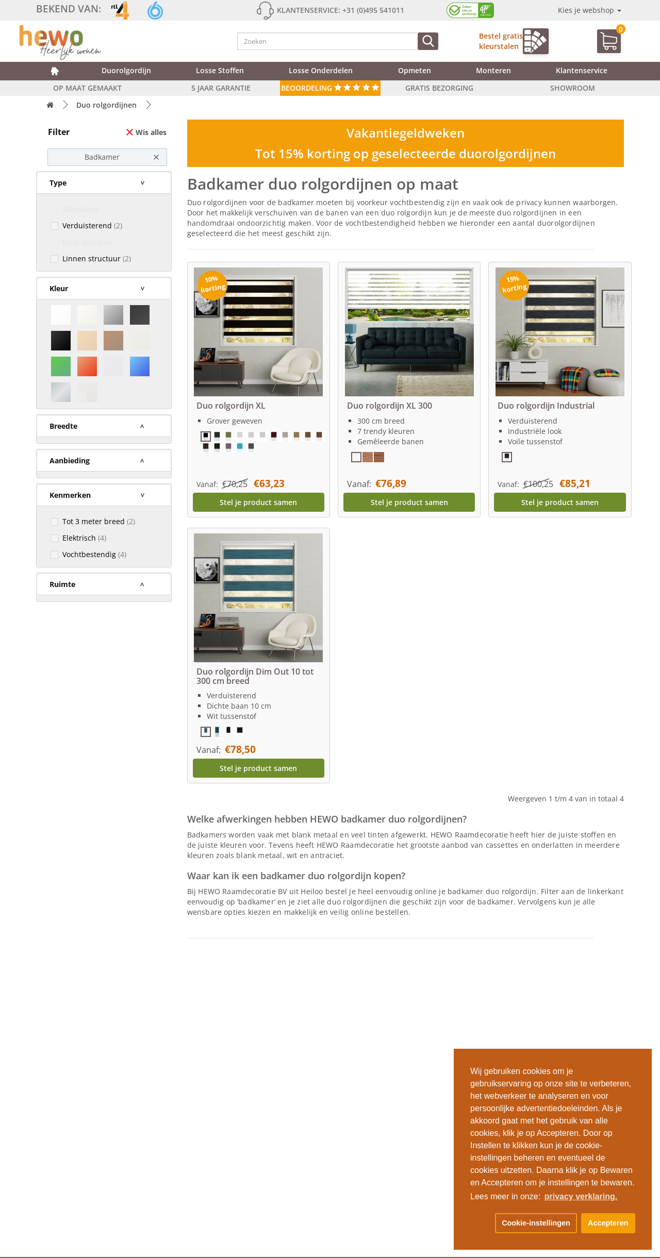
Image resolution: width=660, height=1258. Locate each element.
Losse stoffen (220, 70)
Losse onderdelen (321, 70)
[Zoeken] (428, 41)
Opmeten (414, 70)
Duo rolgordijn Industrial (546, 405)
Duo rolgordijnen (106, 105)
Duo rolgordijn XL (231, 405)
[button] (480, 1223)
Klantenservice (581, 70)
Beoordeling (330, 88)
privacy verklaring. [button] (580, 1196)
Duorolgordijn (126, 70)
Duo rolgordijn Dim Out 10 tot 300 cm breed (255, 676)
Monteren (493, 70)
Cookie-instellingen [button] (536, 1223)
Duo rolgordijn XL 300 (389, 405)
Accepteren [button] (608, 1223)
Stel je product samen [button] (258, 502)
